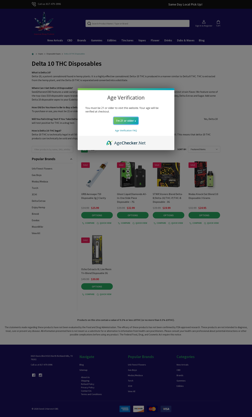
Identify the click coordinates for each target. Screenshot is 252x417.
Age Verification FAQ (126, 130)
